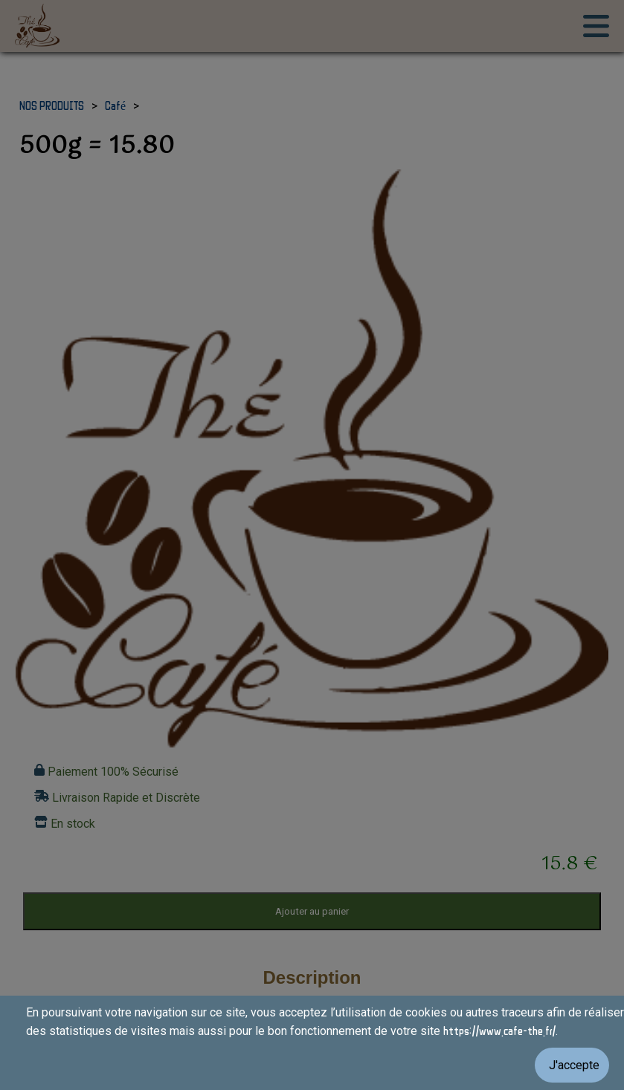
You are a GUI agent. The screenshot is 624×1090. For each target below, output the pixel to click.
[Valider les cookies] (312, 1065)
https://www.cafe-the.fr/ (499, 1031)
